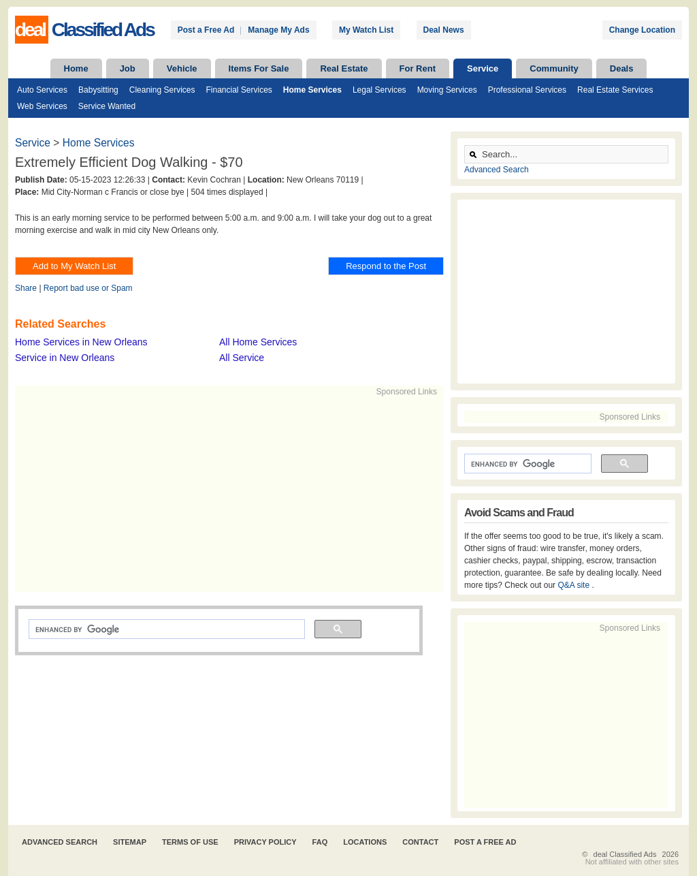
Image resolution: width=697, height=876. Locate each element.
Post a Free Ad (206, 30)
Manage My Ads (278, 30)
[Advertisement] (223, 493)
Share (26, 288)
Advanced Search (496, 169)
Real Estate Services (615, 90)
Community (554, 68)
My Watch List (366, 30)
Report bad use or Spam (88, 288)
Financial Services (239, 90)
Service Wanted (106, 106)
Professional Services (527, 90)
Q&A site (574, 585)
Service (482, 68)
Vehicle (182, 68)
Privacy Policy (265, 842)
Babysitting (98, 90)
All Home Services (258, 342)
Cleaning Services (162, 90)
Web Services (42, 106)
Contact (420, 842)
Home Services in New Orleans (81, 342)
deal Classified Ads (625, 854)
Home (76, 68)
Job (127, 68)
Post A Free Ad (485, 842)
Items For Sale (259, 68)
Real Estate (344, 68)
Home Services (312, 90)
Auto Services (42, 90)
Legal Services (379, 90)
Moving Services (447, 90)
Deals (622, 68)
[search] (165, 629)
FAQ (320, 842)
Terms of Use (190, 842)
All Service (241, 357)
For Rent (418, 68)
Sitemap (129, 842)
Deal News (443, 30)
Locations (365, 842)
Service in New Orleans (64, 357)
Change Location (642, 30)
